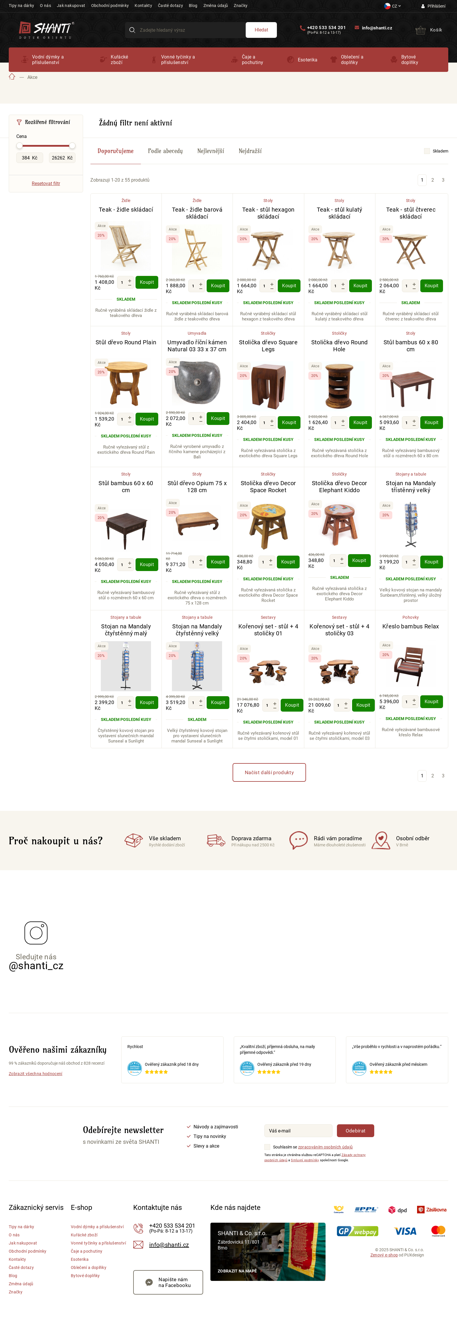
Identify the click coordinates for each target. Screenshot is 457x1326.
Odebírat (356, 1131)
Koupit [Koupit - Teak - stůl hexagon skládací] (289, 285)
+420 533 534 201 (326, 27)
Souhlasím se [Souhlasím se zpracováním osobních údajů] (285, 1147)
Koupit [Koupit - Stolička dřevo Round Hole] (361, 422)
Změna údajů (215, 5)
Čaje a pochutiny (252, 59)
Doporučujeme (115, 151)
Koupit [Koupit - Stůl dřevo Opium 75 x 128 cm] (218, 562)
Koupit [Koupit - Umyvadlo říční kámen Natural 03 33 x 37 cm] (218, 418)
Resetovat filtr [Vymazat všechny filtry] (46, 183)
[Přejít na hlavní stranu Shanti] (47, 29)
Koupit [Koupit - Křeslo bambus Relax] (432, 701)
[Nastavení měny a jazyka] (392, 6)
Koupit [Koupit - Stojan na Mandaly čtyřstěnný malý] (147, 702)
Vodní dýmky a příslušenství (48, 59)
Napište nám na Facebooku (175, 1282)
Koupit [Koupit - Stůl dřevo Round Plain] (147, 419)
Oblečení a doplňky (352, 59)
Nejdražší (250, 151)
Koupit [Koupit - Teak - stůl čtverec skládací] (432, 285)
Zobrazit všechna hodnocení (35, 1073)
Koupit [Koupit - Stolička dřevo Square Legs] (289, 422)
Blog (193, 5)
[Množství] (122, 282)
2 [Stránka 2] (432, 180)
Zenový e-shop (384, 1255)
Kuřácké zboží (119, 59)
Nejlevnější (210, 151)
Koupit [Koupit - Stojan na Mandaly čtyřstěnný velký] (218, 702)
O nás (45, 5)
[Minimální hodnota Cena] (29, 158)
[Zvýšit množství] (130, 281)
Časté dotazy (170, 5)
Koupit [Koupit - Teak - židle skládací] (147, 282)
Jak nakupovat (71, 5)
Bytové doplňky (409, 59)
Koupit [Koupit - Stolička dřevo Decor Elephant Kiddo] (359, 560)
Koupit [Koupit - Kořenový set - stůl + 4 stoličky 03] (363, 705)
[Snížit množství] (130, 285)
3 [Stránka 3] (443, 180)
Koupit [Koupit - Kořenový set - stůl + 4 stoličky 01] (292, 705)
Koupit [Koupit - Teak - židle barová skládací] (218, 285)
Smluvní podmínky (305, 1160)
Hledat (261, 30)
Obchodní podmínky (110, 5)
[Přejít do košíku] (428, 30)
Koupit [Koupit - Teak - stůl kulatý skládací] (361, 285)
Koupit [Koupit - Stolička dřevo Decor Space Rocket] (288, 562)
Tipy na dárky (21, 5)
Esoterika (308, 60)
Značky (240, 5)
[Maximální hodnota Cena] (62, 158)
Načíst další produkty (269, 772)
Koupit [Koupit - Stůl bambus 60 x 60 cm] (147, 564)
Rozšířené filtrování (47, 122)
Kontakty (143, 5)
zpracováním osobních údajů (325, 1147)
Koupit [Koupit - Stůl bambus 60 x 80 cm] (432, 422)
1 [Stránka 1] (422, 180)
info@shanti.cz (377, 28)
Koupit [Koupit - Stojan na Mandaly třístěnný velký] (432, 562)
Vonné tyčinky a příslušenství (178, 59)
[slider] (19, 145)
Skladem (440, 151)
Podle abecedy (165, 151)
